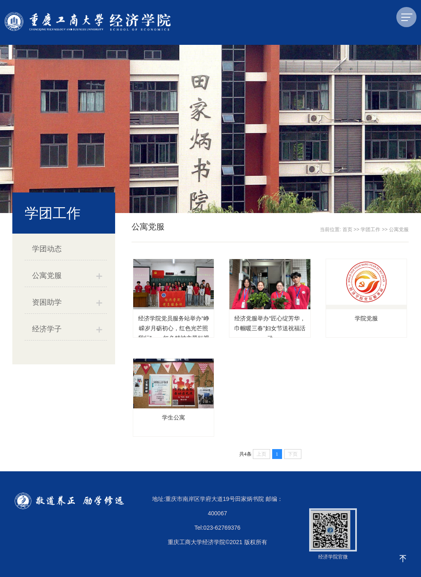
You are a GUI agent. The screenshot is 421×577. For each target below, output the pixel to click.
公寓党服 (47, 275)
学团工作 (370, 229)
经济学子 (47, 329)
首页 (347, 229)
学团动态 (47, 249)
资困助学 (47, 302)
